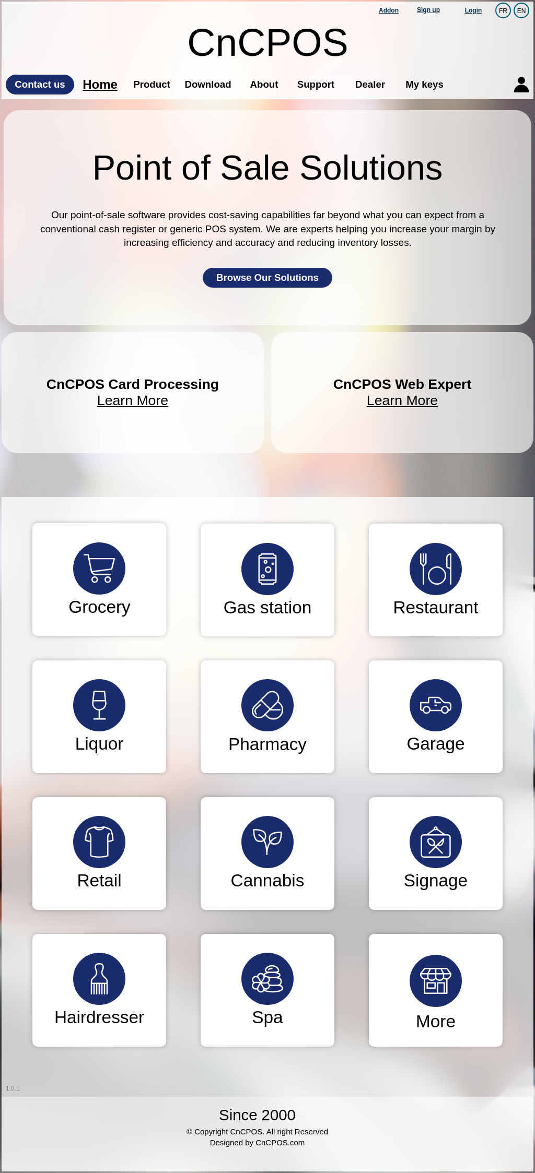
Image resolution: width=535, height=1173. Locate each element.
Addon (389, 10)
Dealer (370, 84)
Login (473, 10)
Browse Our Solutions (267, 277)
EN (521, 10)
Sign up (428, 10)
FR (503, 10)
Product (151, 84)
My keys (424, 84)
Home (100, 84)
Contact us (40, 84)
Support (316, 84)
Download (207, 84)
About (264, 84)
